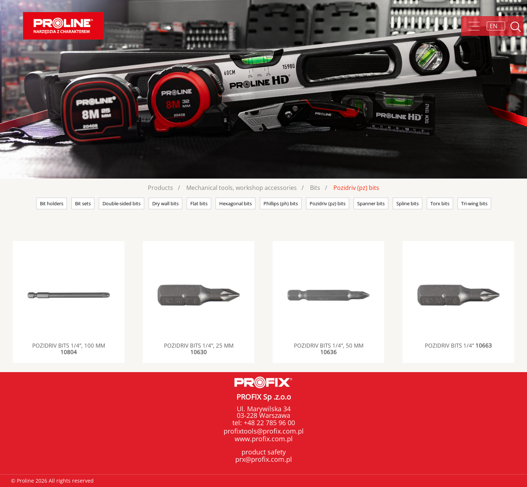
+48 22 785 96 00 (268, 422)
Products (160, 188)
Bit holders (51, 203)
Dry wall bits (165, 203)
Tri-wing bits (474, 203)
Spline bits (407, 203)
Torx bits (439, 203)
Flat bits (199, 203)
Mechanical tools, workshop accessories (241, 188)
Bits (315, 188)
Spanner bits (371, 203)
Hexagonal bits (235, 203)
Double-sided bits (121, 203)
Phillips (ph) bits (281, 203)
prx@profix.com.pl (263, 459)
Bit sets (83, 203)
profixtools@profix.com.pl (264, 431)
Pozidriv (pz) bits (356, 188)
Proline (63, 26)
